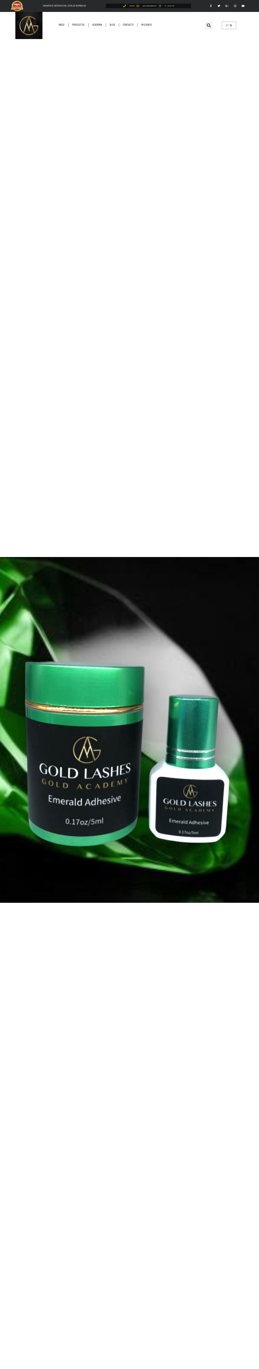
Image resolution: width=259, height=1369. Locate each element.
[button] (208, 25)
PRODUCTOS (78, 25)
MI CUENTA (146, 25)
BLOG (112, 25)
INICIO (61, 25)
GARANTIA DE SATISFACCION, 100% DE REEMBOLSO (64, 5)
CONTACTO (128, 25)
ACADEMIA (97, 25)
